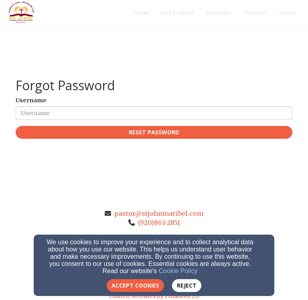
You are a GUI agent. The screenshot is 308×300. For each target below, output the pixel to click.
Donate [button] (256, 12)
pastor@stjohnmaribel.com (158, 213)
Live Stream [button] (177, 12)
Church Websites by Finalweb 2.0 (154, 296)
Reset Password (154, 132)
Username (31, 100)
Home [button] (141, 12)
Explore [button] (219, 12)
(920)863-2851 (159, 223)
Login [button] (287, 12)
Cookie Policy (178, 271)
